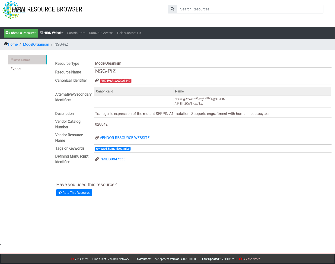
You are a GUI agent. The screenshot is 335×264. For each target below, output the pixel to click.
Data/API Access (101, 33)
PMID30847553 (112, 159)
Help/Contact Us (129, 33)
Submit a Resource (21, 33)
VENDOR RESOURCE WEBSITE (125, 138)
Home (13, 44)
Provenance (20, 59)
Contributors (76, 33)
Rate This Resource (74, 192)
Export (15, 69)
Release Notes (251, 259)
